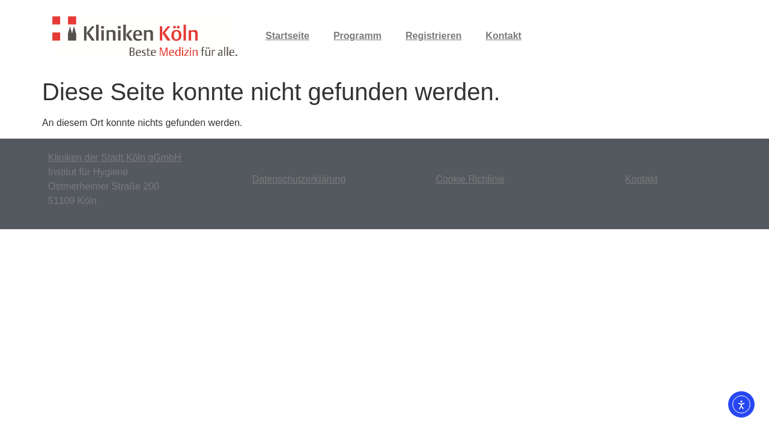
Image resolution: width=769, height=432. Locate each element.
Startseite (287, 36)
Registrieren (433, 36)
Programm (357, 36)
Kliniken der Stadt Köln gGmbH (114, 157)
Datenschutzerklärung (299, 179)
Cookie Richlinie (470, 179)
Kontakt (503, 36)
